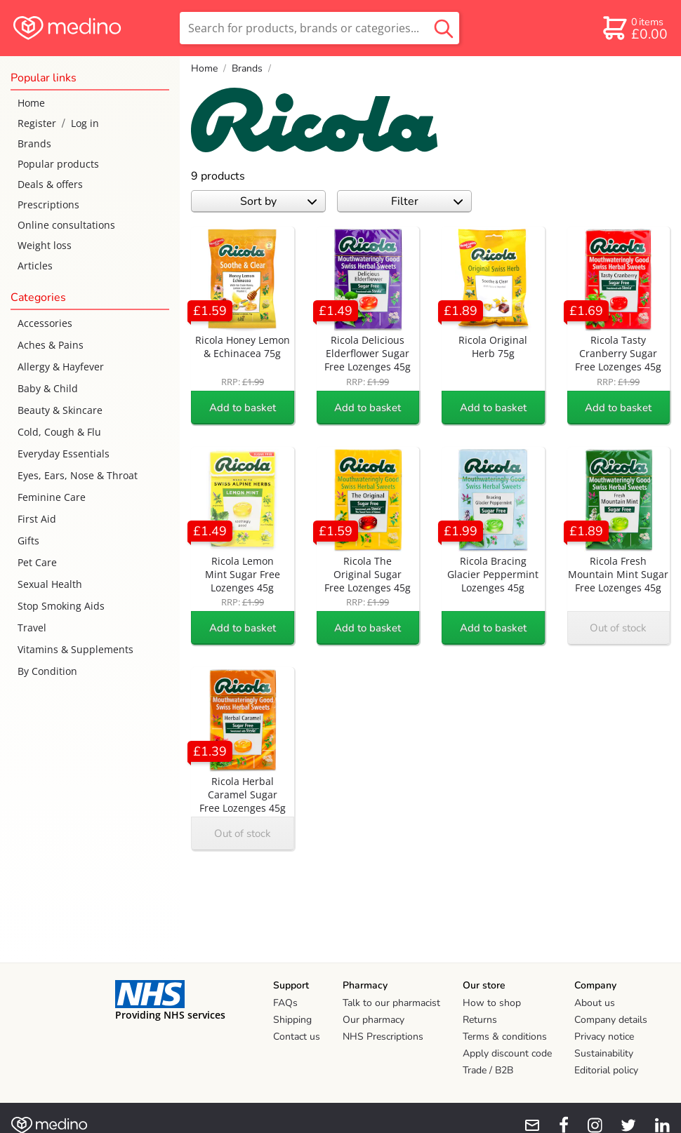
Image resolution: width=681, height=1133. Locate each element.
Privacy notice (604, 1036)
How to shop (492, 1003)
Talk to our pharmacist (391, 1003)
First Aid (37, 518)
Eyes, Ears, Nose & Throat (78, 475)
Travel (32, 627)
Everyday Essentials (64, 453)
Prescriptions (48, 204)
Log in (85, 123)
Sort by (278, 201)
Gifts (28, 540)
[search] (319, 28)
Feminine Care (52, 497)
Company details (610, 1019)
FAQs (285, 1003)
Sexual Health (50, 584)
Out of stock (618, 628)
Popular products (58, 163)
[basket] (634, 28)
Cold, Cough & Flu (59, 431)
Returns (480, 1019)
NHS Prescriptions (383, 1036)
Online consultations (66, 225)
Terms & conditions (505, 1036)
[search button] (444, 28)
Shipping (292, 1019)
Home (31, 102)
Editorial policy (606, 1070)
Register (37, 123)
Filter (427, 201)
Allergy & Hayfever (61, 366)
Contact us (296, 1036)
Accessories (45, 323)
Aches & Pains (51, 344)
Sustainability (603, 1053)
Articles (35, 265)
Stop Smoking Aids (61, 605)
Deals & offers (50, 184)
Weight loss (45, 245)
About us (594, 1003)
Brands (34, 143)
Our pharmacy (373, 1019)
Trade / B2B (488, 1070)
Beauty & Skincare (60, 410)
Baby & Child (48, 388)
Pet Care (37, 562)
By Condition (47, 671)
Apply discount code (507, 1053)
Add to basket (242, 408)
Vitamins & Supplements (75, 649)
